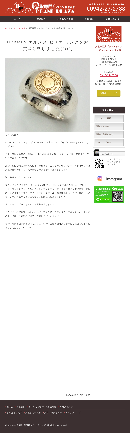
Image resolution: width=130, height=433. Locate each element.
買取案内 (41, 19)
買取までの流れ (103, 126)
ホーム (17, 19)
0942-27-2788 (109, 75)
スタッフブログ (19, 28)
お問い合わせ (112, 19)
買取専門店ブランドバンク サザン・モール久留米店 (44, 8)
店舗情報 (88, 19)
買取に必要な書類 (105, 134)
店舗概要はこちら (109, 93)
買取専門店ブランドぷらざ (32, 425)
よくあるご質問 (65, 19)
